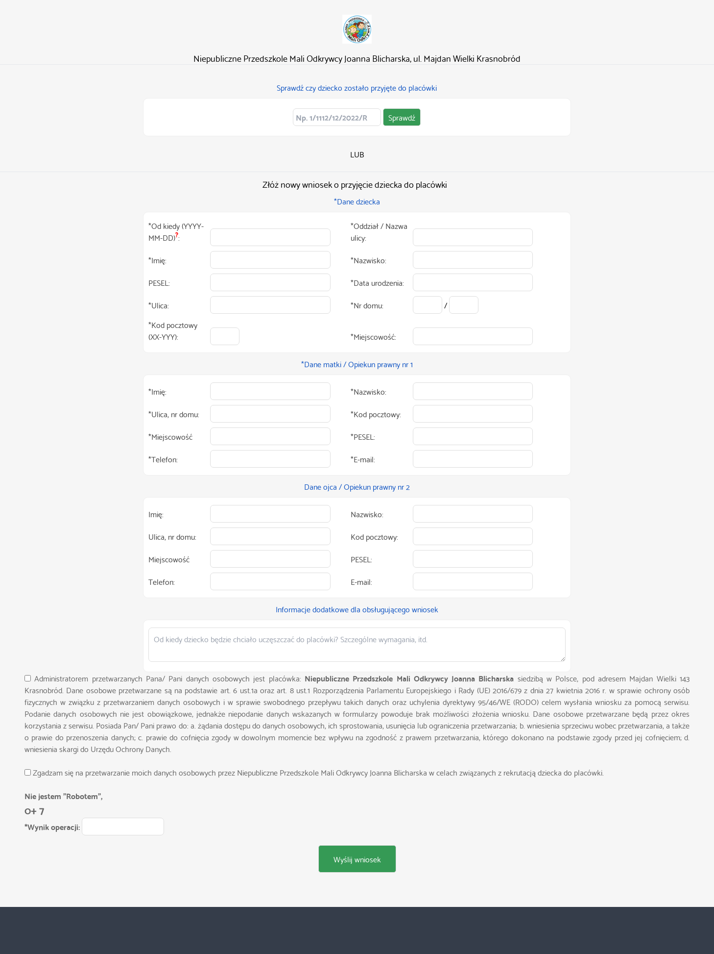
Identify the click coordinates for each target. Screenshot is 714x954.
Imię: (156, 514)
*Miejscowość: (373, 336)
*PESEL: (363, 436)
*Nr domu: (367, 305)
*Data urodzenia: (377, 282)
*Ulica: (158, 305)
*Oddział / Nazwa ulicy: (379, 231)
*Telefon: (163, 459)
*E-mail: (363, 459)
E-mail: (361, 581)
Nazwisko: (367, 514)
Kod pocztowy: (374, 536)
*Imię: (157, 260)
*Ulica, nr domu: (173, 414)
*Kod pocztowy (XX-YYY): (172, 330)
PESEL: (159, 282)
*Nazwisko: (368, 260)
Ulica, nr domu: (172, 536)
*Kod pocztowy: (376, 414)
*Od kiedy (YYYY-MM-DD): (176, 231)
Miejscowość (169, 559)
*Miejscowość (170, 436)
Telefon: (161, 581)
